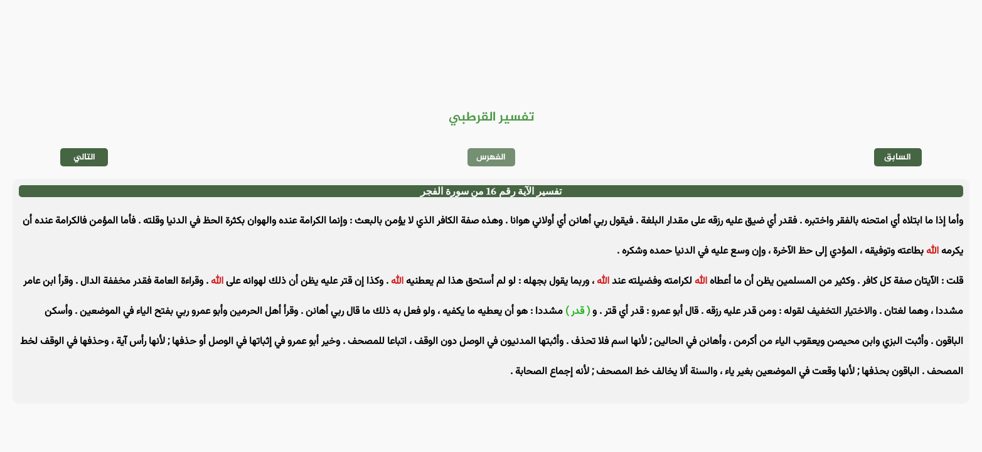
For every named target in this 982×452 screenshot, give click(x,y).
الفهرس (491, 157)
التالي (84, 157)
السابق (897, 157)
